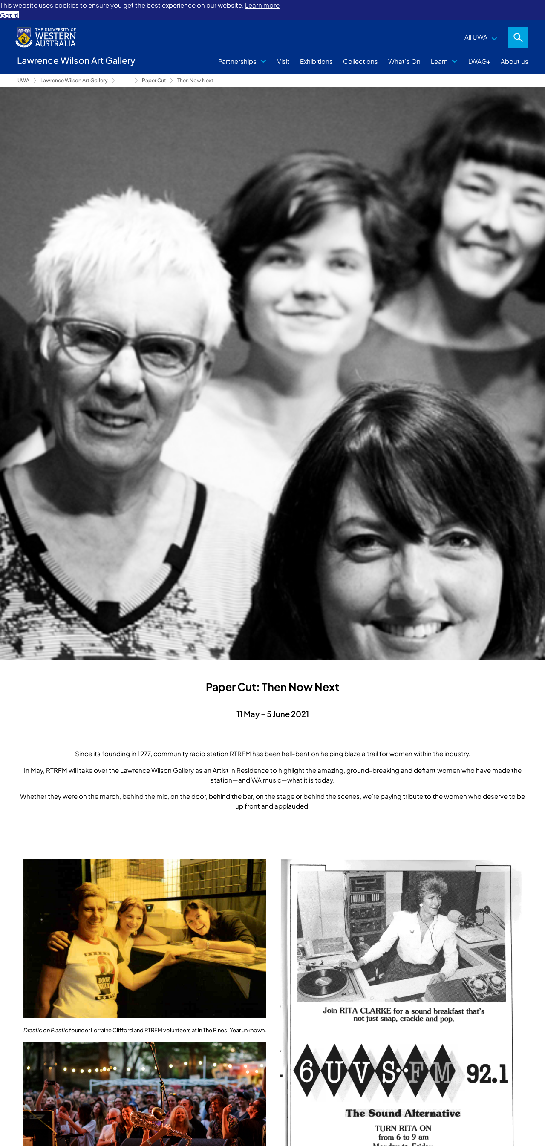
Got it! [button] (9, 15)
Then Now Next (195, 80)
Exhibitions (316, 61)
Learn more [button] (262, 5)
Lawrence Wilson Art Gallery (74, 80)
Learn (439, 61)
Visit (283, 61)
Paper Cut (154, 80)
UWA (23, 80)
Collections (360, 61)
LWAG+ (479, 61)
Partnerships (237, 61)
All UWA (475, 37)
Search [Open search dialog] (518, 37)
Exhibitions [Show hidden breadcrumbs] (124, 80)
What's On (404, 61)
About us (514, 61)
